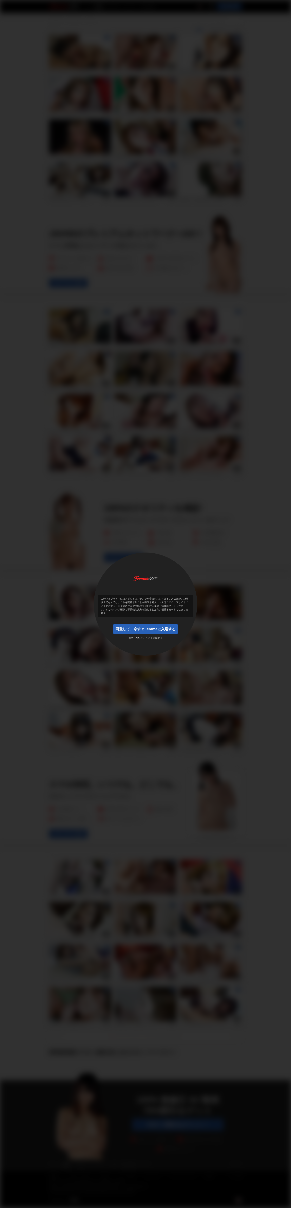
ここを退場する (154, 638)
